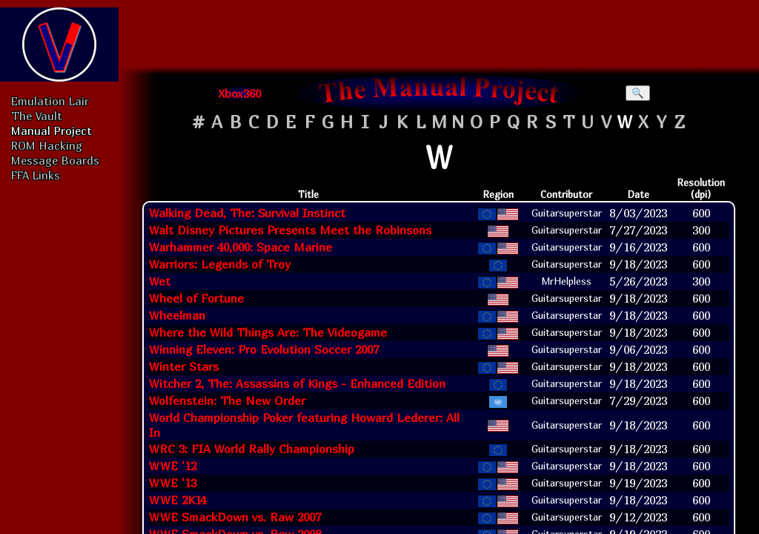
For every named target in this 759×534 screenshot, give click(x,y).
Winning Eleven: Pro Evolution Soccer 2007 (264, 349)
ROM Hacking (46, 145)
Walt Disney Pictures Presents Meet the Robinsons (290, 229)
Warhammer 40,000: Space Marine (240, 247)
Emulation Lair (50, 101)
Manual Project (51, 130)
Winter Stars (184, 366)
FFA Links (35, 175)
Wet (159, 281)
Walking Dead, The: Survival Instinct (247, 212)
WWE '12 (172, 465)
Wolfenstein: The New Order (227, 400)
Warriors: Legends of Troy (220, 264)
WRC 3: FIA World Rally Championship (251, 448)
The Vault (36, 115)
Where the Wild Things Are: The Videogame (268, 332)
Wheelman (177, 315)
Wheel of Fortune (196, 298)
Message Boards (55, 160)
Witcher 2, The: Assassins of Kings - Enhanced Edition (297, 383)
